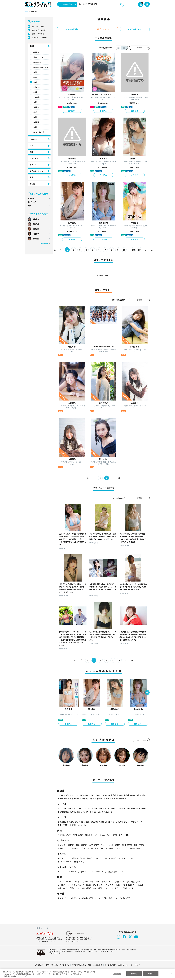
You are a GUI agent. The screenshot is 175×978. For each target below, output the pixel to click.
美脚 (126, 845)
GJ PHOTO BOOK (98, 808)
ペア (62, 871)
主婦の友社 (36, 87)
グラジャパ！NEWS (39, 37)
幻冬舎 (35, 77)
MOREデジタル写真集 (115, 808)
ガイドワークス (38, 57)
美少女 (64, 858)
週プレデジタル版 (39, 30)
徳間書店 (36, 107)
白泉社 (35, 117)
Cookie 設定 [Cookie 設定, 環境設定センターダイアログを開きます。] (117, 974)
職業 (31, 177)
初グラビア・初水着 (82, 898)
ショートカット (110, 845)
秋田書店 (36, 52)
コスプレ (65, 835)
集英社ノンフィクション (87, 812)
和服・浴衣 (121, 835)
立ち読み (72, 111)
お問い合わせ (123, 965)
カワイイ (125, 858)
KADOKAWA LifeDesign (40, 67)
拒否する (134, 974)
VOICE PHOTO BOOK (113, 822)
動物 (113, 898)
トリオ (74, 871)
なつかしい (108, 858)
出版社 (32, 46)
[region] (87, 973)
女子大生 (133, 881)
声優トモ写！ (63, 825)
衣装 (31, 152)
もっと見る (141, 740)
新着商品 (31, 198)
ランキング (32, 202)
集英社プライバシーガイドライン (57, 965)
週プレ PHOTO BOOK (66, 808)
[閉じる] (171, 973)
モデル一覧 (44, 243)
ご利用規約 (39, 965)
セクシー (141, 858)
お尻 (93, 845)
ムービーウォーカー (39, 132)
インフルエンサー (132, 885)
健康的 (64, 848)
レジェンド (84, 888)
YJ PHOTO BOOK (83, 808)
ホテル (101, 871)
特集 (29, 206)
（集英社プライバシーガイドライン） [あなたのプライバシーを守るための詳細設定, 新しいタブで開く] (15, 976)
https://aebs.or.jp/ (54, 953)
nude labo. (82, 825)
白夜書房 (36, 122)
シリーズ (33, 145)
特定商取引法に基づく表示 (81, 965)
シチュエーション (36, 171)
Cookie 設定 (97, 965)
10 (124, 250)
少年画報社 (36, 97)
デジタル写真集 (38, 26)
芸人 (97, 888)
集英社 (35, 82)
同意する (151, 974)
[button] (147, 692)
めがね (105, 835)
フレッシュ (78, 848)
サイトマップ (135, 965)
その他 (32, 183)
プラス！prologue (82, 822)
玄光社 (35, 72)
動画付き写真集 (97, 822)
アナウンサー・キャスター (107, 885)
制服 (78, 835)
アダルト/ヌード (126, 888)
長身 (138, 845)
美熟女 (93, 858)
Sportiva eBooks (104, 812)
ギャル (134, 848)
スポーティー (95, 848)
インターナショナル (116, 848)
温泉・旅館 (116, 871)
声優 (119, 881)
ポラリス (73, 825)
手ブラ (64, 898)
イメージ (33, 164)
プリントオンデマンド (132, 822)
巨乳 (82, 845)
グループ (87, 871)
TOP (26, 12)
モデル (107, 881)
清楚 (63, 861)
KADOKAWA (37, 62)
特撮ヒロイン (66, 888)
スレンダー (66, 845)
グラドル (65, 881)
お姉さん (78, 858)
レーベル (33, 139)
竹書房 (35, 102)
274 (139, 250)
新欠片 (35, 112)
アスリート (111, 888)
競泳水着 (91, 835)
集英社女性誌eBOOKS (67, 812)
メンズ (101, 898)
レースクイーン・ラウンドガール (75, 885)
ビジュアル (34, 158)
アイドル (81, 881)
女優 (94, 881)
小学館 (35, 92)
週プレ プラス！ (38, 34)
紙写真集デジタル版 (66, 822)
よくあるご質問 (110, 965)
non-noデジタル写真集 (134, 808)
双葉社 (35, 127)
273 (133, 250)
